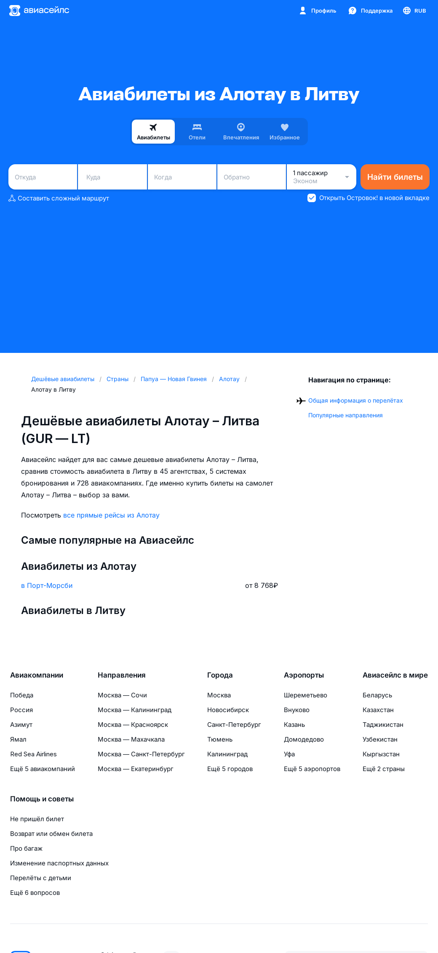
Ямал (18, 739)
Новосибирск (228, 710)
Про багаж (26, 848)
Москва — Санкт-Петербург (141, 754)
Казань (294, 725)
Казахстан (378, 710)
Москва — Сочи (122, 695)
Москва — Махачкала (131, 739)
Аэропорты (304, 675)
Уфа (289, 754)
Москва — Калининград (134, 710)
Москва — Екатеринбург (136, 769)
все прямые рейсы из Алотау (111, 515)
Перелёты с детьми (40, 878)
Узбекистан (380, 739)
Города (220, 675)
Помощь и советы (42, 799)
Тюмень (219, 739)
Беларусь (377, 695)
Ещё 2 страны (384, 769)
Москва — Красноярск (133, 725)
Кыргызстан (381, 754)
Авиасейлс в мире (395, 675)
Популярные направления (345, 415)
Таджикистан (383, 725)
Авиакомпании (36, 675)
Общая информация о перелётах (355, 400)
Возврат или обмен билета (51, 834)
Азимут (21, 725)
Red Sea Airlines (33, 754)
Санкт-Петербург (234, 725)
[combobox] (42, 177)
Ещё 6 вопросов (35, 893)
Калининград (227, 754)
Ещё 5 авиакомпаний (42, 769)
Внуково (297, 710)
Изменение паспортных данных (59, 863)
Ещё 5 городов (230, 769)
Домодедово (304, 739)
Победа (21, 695)
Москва (219, 695)
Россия (21, 710)
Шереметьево (305, 695)
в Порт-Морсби (46, 585)
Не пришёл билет (37, 819)
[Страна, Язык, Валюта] (414, 10)
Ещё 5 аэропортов (312, 769)
